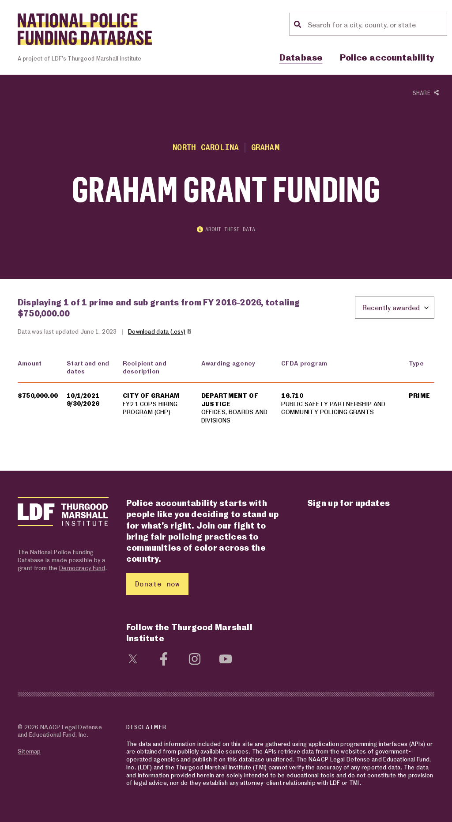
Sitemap (29, 751)
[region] (226, 397)
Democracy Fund (82, 567)
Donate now (157, 583)
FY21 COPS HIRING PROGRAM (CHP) (150, 408)
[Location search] (376, 24)
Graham (265, 147)
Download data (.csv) (160, 331)
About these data (226, 229)
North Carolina (206, 147)
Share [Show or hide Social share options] (426, 93)
